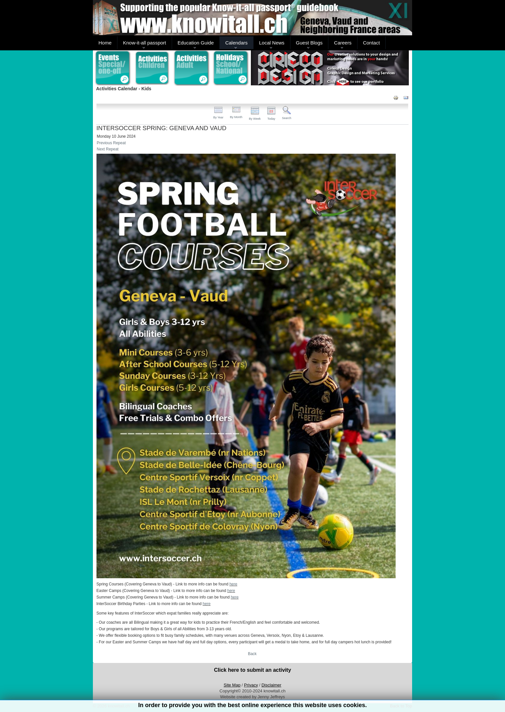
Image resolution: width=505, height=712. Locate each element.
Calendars (236, 42)
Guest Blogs (309, 42)
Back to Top (401, 705)
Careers (342, 42)
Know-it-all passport (144, 42)
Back (252, 653)
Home (105, 42)
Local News (272, 42)
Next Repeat (108, 149)
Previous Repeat (111, 143)
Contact (371, 42)
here (233, 584)
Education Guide (196, 42)
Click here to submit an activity (252, 670)
